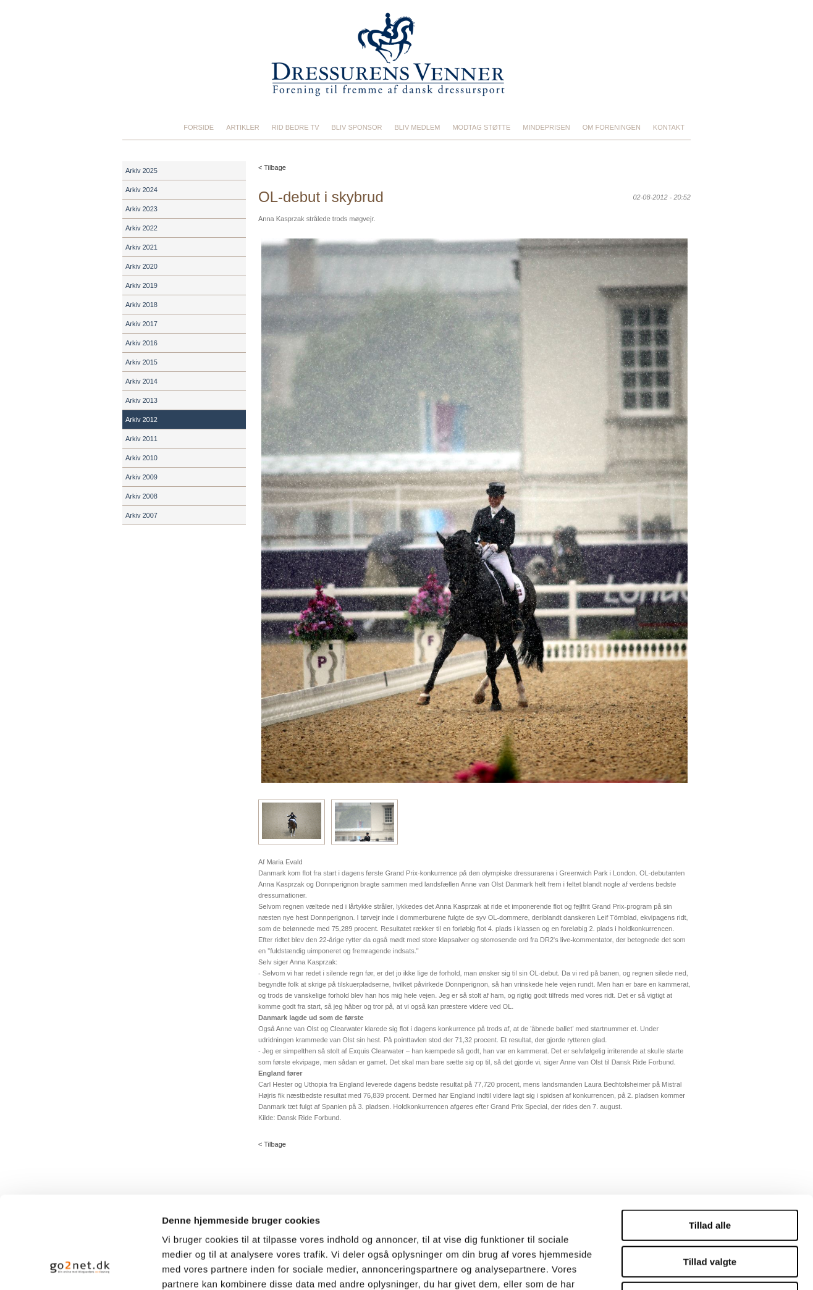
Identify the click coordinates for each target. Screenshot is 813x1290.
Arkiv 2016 (141, 343)
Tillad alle (710, 1139)
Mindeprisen (546, 127)
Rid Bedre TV (295, 127)
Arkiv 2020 (141, 266)
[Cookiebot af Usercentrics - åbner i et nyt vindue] (80, 1266)
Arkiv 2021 (141, 247)
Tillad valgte (709, 1175)
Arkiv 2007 (141, 515)
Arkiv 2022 (141, 228)
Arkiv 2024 (141, 189)
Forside (198, 127)
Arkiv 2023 (141, 209)
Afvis (710, 1211)
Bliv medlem (417, 127)
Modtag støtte (481, 127)
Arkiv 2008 (141, 496)
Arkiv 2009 (141, 477)
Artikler (242, 127)
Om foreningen (612, 127)
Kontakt (669, 127)
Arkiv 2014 (141, 381)
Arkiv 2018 (141, 304)
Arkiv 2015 (141, 362)
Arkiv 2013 (141, 400)
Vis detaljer (642, 1265)
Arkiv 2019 (141, 285)
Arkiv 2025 (141, 170)
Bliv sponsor (357, 127)
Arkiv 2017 (141, 323)
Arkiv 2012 (141, 419)
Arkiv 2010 (141, 458)
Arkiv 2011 (141, 438)
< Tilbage (272, 167)
